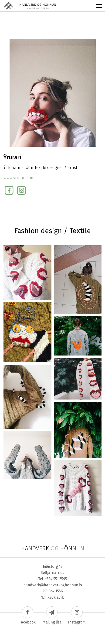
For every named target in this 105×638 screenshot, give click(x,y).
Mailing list (52, 615)
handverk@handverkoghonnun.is (52, 585)
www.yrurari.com (18, 177)
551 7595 (60, 579)
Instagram (77, 615)
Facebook (27, 615)
